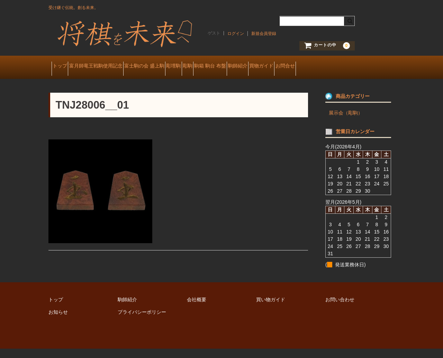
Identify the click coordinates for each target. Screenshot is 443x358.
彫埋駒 (213, 66)
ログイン (235, 33)
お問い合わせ (339, 309)
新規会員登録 (263, 33)
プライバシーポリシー (142, 321)
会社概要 (196, 309)
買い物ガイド (270, 309)
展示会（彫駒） (346, 122)
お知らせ (58, 321)
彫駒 (240, 66)
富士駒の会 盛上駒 (172, 66)
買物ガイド (350, 66)
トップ (63, 66)
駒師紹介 (314, 66)
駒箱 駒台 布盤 (275, 66)
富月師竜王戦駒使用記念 (111, 66)
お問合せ (65, 81)
